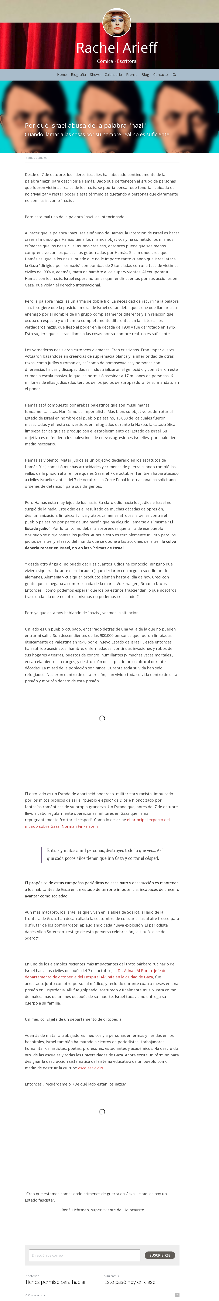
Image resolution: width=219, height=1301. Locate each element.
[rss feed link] (192, 1253)
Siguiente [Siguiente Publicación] (119, 1234)
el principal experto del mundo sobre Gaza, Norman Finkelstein (100, 788)
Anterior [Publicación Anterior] (32, 1234)
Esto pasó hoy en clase (137, 1239)
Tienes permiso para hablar (55, 1239)
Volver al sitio (35, 1253)
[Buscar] (174, 74)
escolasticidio (37, 1017)
